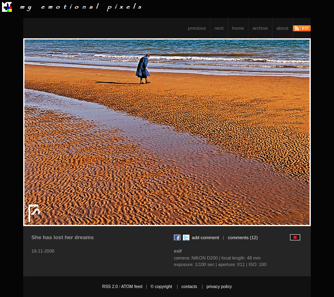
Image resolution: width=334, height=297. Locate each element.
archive (260, 28)
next (219, 28)
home (238, 28)
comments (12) (243, 237)
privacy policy (219, 286)
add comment (205, 237)
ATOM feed (131, 286)
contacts (189, 286)
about (282, 28)
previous (197, 28)
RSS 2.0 (110, 286)
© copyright (161, 286)
